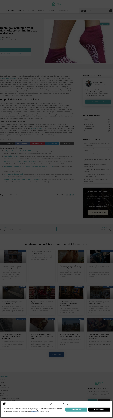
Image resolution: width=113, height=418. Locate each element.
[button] (109, 404)
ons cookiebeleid (35, 411)
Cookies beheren (99, 409)
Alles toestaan (76, 409)
